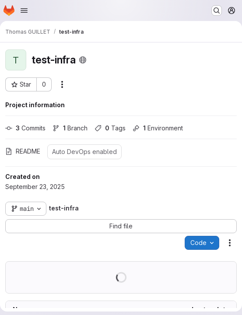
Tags (110, 128)
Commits (25, 128)
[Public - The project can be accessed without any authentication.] (82, 59)
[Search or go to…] (216, 10)
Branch (70, 128)
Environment (158, 128)
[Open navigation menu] (24, 11)
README (22, 151)
